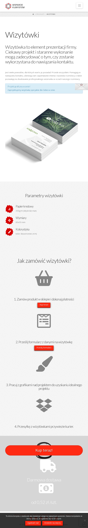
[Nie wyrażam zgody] (84, 520)
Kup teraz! (44, 304)
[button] (79, 5)
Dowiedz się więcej (52, 523)
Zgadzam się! (33, 523)
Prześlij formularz (44, 347)
